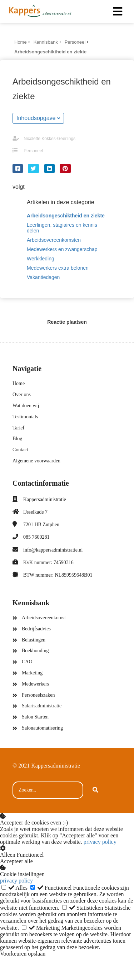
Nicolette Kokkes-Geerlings (49, 138)
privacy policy (100, 842)
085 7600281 (36, 537)
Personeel (33, 150)
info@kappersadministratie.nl (53, 550)
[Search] (95, 790)
